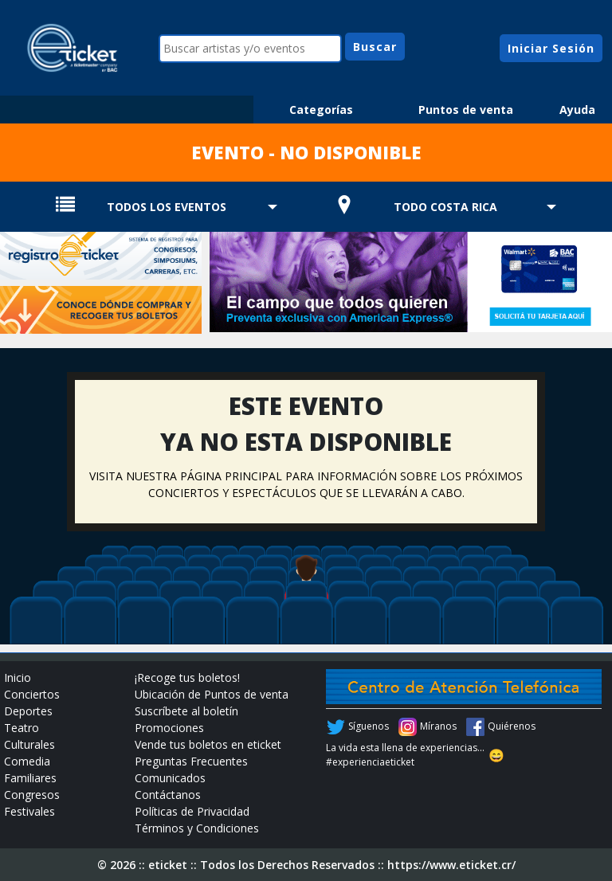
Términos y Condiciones (197, 828)
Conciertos (32, 694)
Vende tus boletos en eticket (208, 744)
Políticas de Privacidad (192, 811)
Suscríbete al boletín (186, 711)
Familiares (30, 777)
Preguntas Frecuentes (191, 761)
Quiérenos (512, 726)
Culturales (29, 744)
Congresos (32, 794)
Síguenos (368, 726)
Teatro (21, 727)
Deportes (28, 711)
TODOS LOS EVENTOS (166, 206)
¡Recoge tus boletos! (187, 677)
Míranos (438, 726)
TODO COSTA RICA (445, 206)
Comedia (27, 761)
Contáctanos (168, 794)
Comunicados (170, 777)
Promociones (169, 727)
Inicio (17, 677)
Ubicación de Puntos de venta (211, 694)
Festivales (29, 811)
